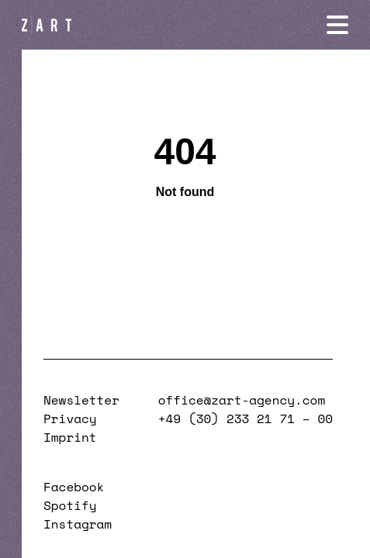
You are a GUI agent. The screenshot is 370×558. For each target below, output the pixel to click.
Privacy (70, 418)
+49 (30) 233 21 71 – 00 (245, 418)
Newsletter (81, 400)
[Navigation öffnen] (337, 25)
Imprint (70, 437)
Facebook (73, 486)
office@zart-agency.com (241, 400)
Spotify (70, 505)
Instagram (77, 524)
